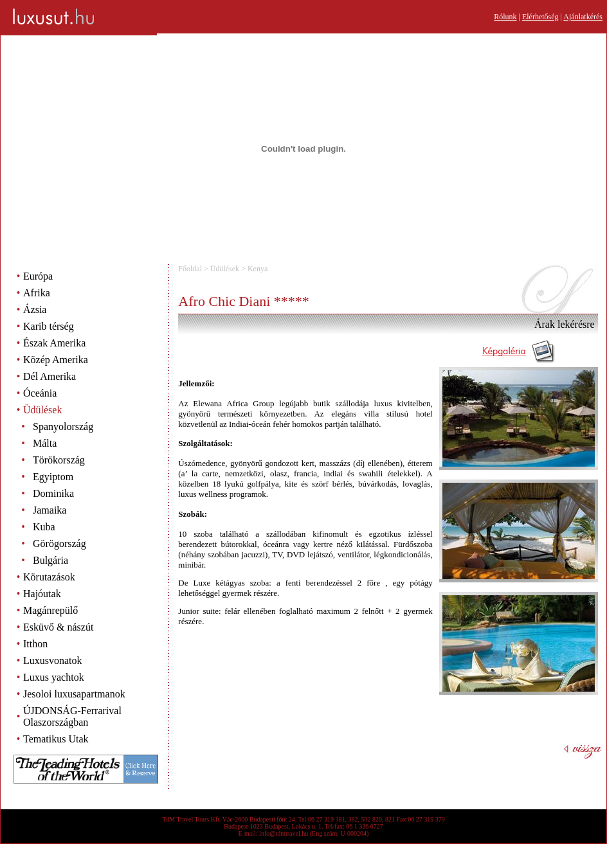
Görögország (59, 543)
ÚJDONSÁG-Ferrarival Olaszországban (72, 716)
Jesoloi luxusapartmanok (74, 693)
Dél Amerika (49, 376)
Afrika (36, 292)
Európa (38, 276)
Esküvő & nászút (58, 627)
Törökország (59, 459)
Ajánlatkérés (582, 16)
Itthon (35, 643)
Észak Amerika (54, 342)
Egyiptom (53, 476)
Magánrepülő (50, 610)
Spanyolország (63, 426)
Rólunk (505, 16)
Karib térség (48, 326)
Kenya (257, 268)
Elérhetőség (540, 16)
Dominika (53, 493)
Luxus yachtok (53, 677)
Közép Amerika (55, 359)
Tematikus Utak (56, 738)
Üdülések (42, 409)
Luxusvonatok (52, 660)
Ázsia (34, 309)
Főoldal (190, 268)
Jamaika (49, 510)
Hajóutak (42, 593)
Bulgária (50, 560)
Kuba (44, 526)
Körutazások (49, 576)
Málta (45, 443)
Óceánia (40, 393)
